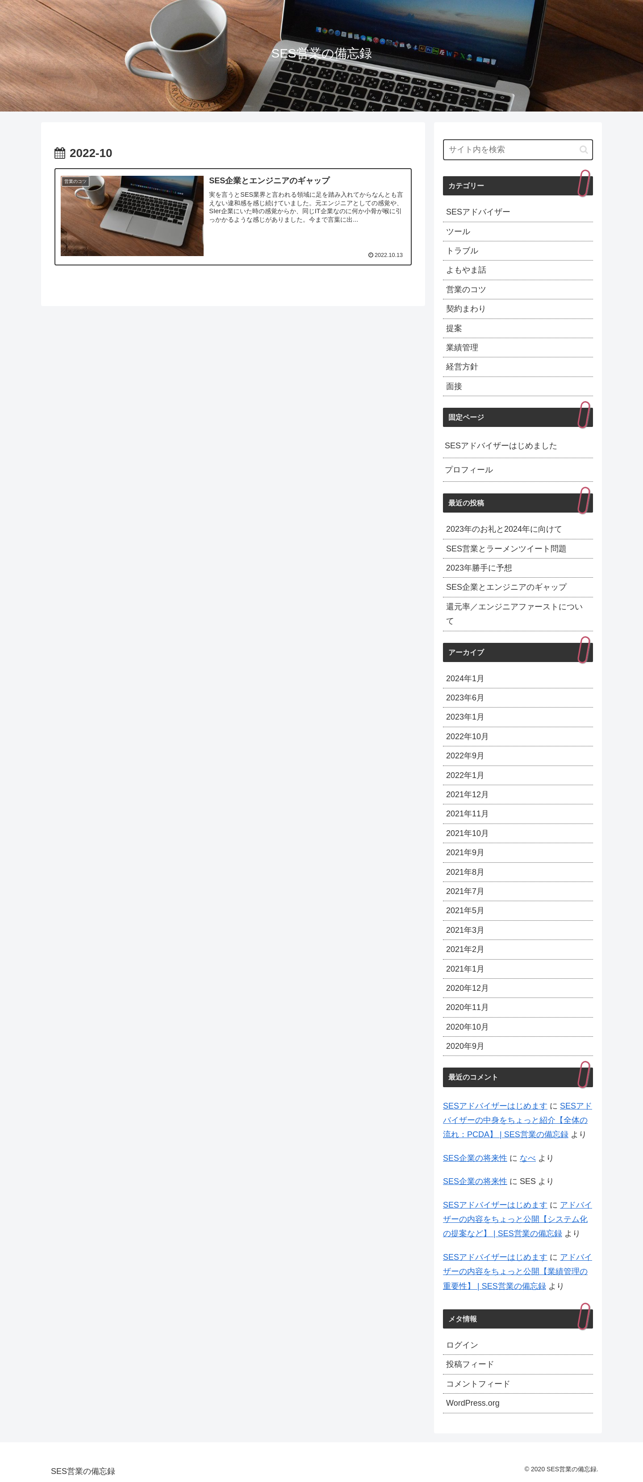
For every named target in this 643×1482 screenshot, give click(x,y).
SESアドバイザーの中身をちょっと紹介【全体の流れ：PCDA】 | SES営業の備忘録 (517, 1120)
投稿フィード (470, 1364)
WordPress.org (473, 1403)
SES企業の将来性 (475, 1158)
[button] (584, 150)
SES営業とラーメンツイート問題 (506, 548)
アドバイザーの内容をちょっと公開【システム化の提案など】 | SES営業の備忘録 (517, 1219)
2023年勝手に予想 (479, 567)
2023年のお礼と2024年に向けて (504, 529)
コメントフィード (478, 1383)
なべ (528, 1158)
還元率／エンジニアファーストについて (514, 613)
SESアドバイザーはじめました (501, 445)
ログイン (462, 1345)
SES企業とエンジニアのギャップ (506, 587)
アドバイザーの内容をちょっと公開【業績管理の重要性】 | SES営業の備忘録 (517, 1272)
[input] (518, 149)
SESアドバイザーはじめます (495, 1105)
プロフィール (469, 469)
